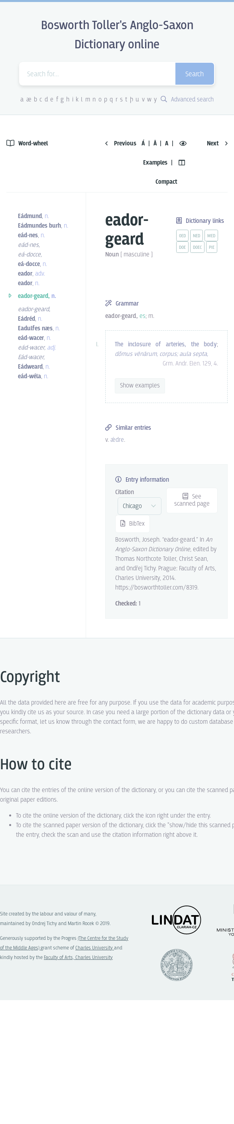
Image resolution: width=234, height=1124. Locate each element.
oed (182, 236)
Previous (120, 143)
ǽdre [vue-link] (117, 440)
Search (194, 74)
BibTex (132, 524)
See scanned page (192, 500)
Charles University (94, 948)
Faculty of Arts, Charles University (78, 957)
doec (197, 247)
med (211, 236)
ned (196, 236)
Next (217, 143)
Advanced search (187, 99)
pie (211, 247)
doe (182, 247)
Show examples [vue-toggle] (140, 385)
